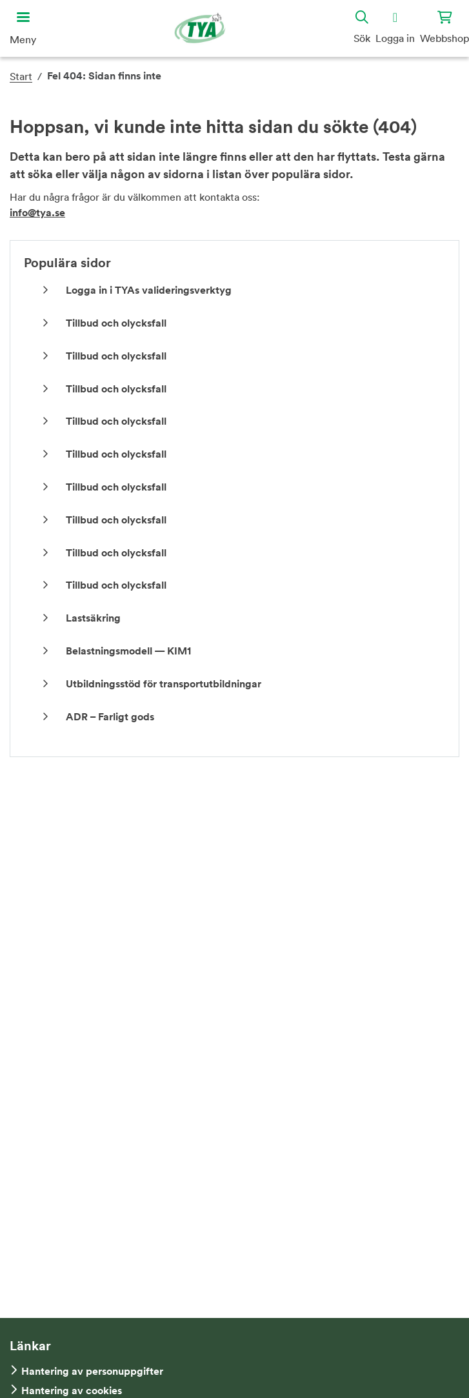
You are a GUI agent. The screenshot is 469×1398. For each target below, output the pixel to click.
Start (21, 76)
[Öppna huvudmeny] (23, 28)
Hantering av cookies (71, 1390)
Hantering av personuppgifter (92, 1371)
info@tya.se (37, 212)
